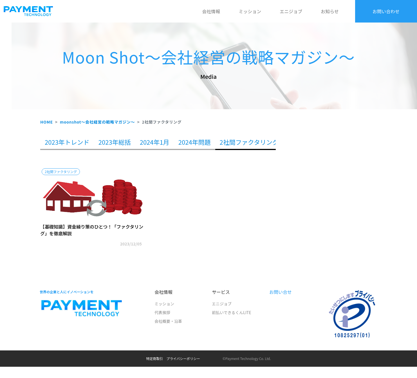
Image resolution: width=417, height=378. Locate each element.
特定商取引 (154, 358)
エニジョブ (291, 11)
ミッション (250, 11)
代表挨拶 (162, 312)
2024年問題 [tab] (194, 141)
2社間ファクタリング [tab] (249, 141)
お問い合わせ (386, 11)
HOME (46, 122)
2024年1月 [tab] (154, 141)
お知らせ (330, 11)
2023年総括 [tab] (114, 141)
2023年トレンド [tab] (67, 141)
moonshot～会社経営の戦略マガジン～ (97, 122)
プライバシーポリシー (183, 358)
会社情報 (211, 11)
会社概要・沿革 (168, 321)
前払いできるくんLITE (231, 312)
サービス (221, 291)
